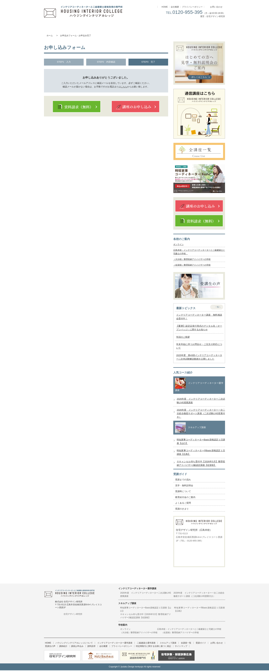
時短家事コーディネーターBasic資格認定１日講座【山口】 (145, 610)
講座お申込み (60, 647)
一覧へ (218, 308)
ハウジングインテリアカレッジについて (59, 24)
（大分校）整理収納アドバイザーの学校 (193, 260)
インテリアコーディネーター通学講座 (89, 24)
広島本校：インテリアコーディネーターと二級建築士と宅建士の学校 (190, 630)
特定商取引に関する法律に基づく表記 (128, 647)
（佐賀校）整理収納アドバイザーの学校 (193, 265)
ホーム (50, 35)
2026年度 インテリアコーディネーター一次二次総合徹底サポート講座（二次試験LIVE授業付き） (201, 414)
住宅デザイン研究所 (73, 615)
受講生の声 (218, 643)
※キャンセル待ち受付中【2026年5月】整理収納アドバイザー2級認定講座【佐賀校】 (145, 617)
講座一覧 (180, 24)
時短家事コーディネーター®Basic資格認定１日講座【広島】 (199, 610)
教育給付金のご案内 (185, 498)
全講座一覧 (177, 643)
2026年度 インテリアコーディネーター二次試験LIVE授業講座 (145, 595)
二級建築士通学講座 (119, 24)
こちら (124, 86)
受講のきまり (182, 509)
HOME (165, 7)
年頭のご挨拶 (183, 337)
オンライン (179, 244)
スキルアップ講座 (149, 24)
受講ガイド (210, 24)
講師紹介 (48, 647)
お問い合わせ (216, 7)
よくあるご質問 (183, 503)
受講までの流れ (183, 480)
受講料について (183, 492)
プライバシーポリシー (192, 7)
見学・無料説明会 (184, 486)
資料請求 (72, 647)
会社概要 (175, 7)
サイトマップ (154, 647)
